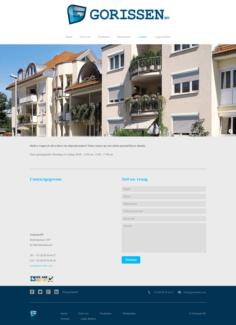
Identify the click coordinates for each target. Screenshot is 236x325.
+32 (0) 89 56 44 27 (163, 292)
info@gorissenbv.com (41, 265)
